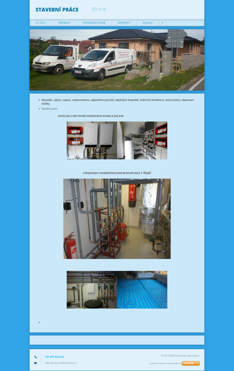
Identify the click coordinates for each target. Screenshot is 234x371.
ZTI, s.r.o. (41, 23)
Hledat (196, 9)
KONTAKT (148, 23)
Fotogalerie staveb (94, 23)
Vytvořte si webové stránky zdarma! (165, 363)
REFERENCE (64, 23)
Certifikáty (124, 23)
